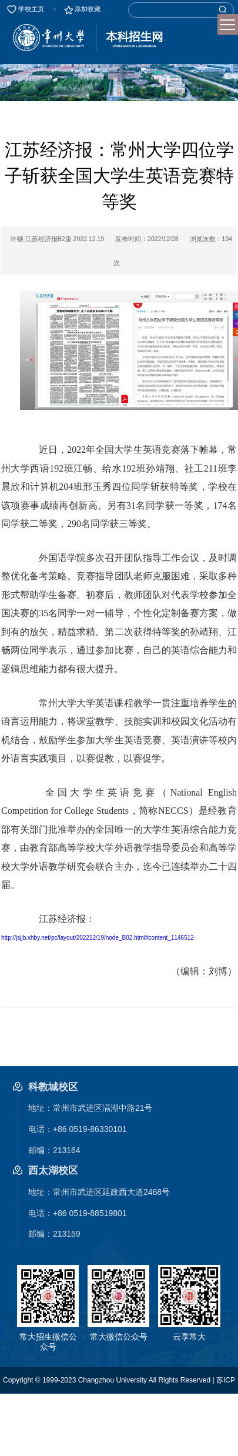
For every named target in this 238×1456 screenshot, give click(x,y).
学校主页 (25, 8)
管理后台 (197, 1406)
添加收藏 (81, 8)
